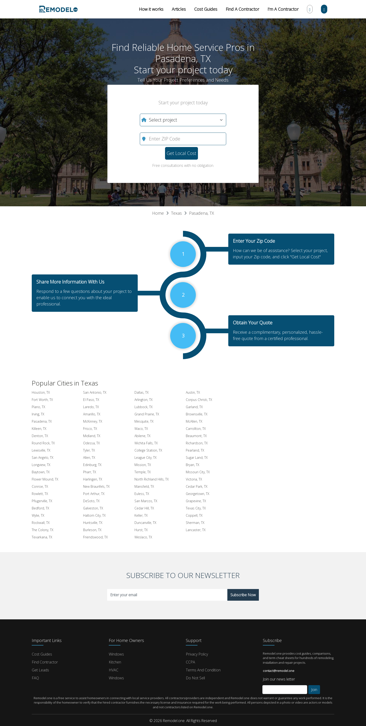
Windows (116, 654)
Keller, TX (141, 515)
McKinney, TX (92, 421)
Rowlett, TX (40, 493)
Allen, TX (89, 457)
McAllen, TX (194, 421)
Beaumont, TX (196, 436)
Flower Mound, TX (45, 479)
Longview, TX (41, 465)
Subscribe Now (243, 594)
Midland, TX (91, 436)
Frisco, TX (90, 428)
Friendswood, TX (95, 537)
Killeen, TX (39, 428)
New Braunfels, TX (96, 486)
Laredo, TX (91, 407)
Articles (179, 9)
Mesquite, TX (144, 421)
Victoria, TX (194, 479)
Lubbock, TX (143, 407)
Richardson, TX (197, 443)
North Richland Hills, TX (151, 479)
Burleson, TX (92, 530)
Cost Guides (205, 9)
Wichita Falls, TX (146, 443)
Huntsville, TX (92, 522)
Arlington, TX (143, 399)
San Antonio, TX (94, 392)
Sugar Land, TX (197, 457)
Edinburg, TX (92, 465)
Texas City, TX (196, 508)
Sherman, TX (195, 522)
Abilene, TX (142, 436)
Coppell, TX (194, 515)
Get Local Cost (181, 153)
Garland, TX (194, 407)
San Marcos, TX (145, 501)
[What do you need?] (183, 120)
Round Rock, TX (43, 443)
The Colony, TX (42, 530)
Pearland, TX (195, 450)
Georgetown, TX (197, 493)
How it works (151, 9)
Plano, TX (38, 407)
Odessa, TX (91, 443)
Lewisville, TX (41, 450)
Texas (176, 213)
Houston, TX (41, 392)
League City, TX (145, 457)
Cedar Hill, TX (144, 508)
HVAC (113, 670)
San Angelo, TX (42, 457)
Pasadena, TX (201, 213)
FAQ (35, 677)
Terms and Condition (203, 670)
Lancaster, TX (196, 530)
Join (314, 689)
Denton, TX (40, 436)
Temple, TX (142, 472)
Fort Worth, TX (42, 399)
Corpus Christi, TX (199, 399)
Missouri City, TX (198, 472)
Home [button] (158, 213)
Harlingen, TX (92, 479)
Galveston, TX (93, 508)
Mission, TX (142, 465)
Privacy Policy (197, 654)
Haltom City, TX (94, 515)
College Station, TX (148, 450)
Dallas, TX (141, 392)
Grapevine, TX (196, 501)
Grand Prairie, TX (146, 414)
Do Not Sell (195, 677)
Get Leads (40, 670)
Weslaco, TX (143, 537)
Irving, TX (38, 414)
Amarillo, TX (91, 414)
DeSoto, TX (91, 501)
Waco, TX (141, 428)
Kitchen (115, 662)
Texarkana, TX (42, 537)
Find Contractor (45, 662)
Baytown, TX (41, 472)
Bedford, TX (40, 508)
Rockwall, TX (41, 522)
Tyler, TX (89, 450)
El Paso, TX (91, 399)
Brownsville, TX (197, 414)
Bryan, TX (192, 465)
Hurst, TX (141, 530)
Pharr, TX (89, 472)
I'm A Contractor (283, 9)
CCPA (190, 662)
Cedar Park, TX (197, 486)
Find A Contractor (242, 9)
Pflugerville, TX (42, 501)
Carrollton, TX (196, 428)
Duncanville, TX (145, 522)
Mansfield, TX (144, 486)
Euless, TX (141, 493)
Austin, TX (193, 392)
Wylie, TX (38, 515)
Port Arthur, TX (94, 493)
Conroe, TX (40, 486)
